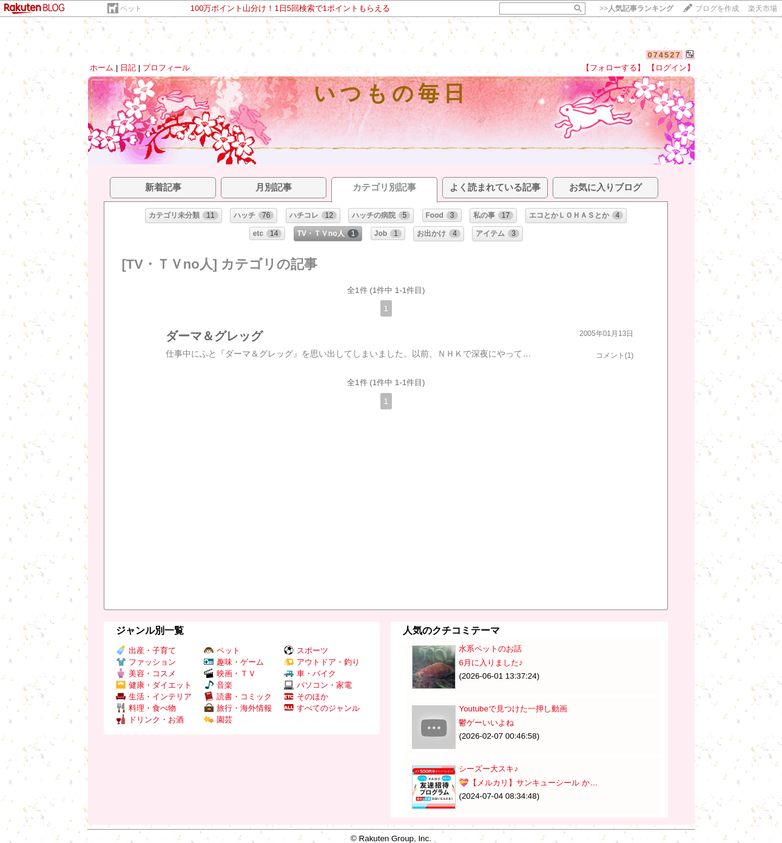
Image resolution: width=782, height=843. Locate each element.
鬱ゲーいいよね (486, 722)
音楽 (218, 685)
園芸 (218, 719)
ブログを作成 (717, 8)
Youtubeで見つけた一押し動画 (513, 708)
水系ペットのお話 (490, 648)
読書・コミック (238, 696)
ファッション (146, 662)
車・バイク (310, 673)
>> (636, 8)
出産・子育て (146, 650)
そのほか (306, 696)
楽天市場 (762, 8)
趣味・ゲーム (234, 662)
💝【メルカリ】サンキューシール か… (528, 782)
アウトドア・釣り (322, 662)
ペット (131, 8)
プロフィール (166, 67)
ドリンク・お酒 (150, 719)
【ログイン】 (671, 67)
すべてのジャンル (322, 708)
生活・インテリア (154, 696)
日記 (128, 67)
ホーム (101, 67)
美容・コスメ (146, 673)
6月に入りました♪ (490, 662)
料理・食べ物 (146, 708)
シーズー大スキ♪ (488, 768)
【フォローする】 (613, 67)
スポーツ (306, 650)
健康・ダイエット (154, 685)
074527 (664, 54)
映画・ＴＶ (230, 673)
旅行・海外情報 (238, 708)
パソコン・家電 (318, 685)
